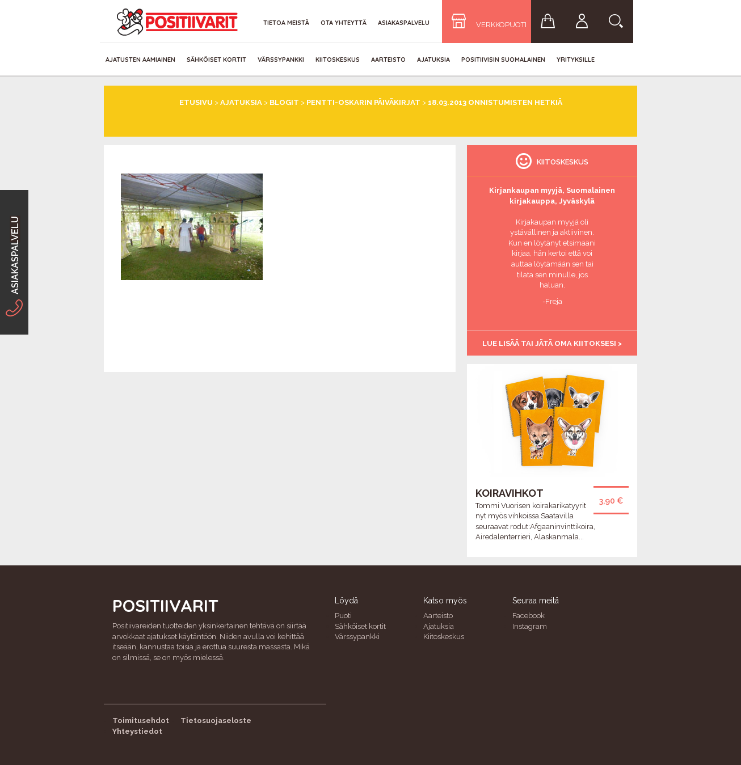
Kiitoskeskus (337, 60)
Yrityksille (576, 60)
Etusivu (196, 102)
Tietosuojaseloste (215, 720)
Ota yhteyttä (344, 23)
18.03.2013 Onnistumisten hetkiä (495, 102)
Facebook (528, 615)
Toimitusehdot (140, 720)
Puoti (343, 615)
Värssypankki (281, 60)
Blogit (284, 102)
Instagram (529, 626)
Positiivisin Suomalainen (503, 60)
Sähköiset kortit (216, 60)
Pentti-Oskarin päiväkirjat (363, 102)
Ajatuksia (433, 60)
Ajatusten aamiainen (140, 60)
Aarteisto (388, 60)
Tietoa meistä (286, 23)
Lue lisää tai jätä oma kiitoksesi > (552, 343)
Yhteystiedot (137, 731)
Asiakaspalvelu (404, 23)
